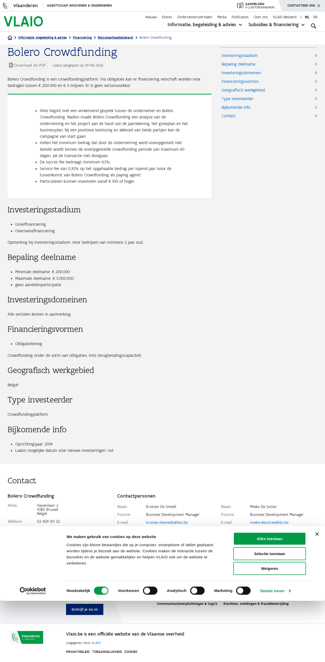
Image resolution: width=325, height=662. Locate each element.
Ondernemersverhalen (194, 17)
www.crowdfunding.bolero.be (62, 548)
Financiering (82, 37)
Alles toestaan (270, 600)
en (315, 17)
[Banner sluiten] (317, 595)
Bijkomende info (237, 110)
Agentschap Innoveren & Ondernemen (79, 5)
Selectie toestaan (269, 615)
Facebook (45, 556)
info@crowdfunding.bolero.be (62, 540)
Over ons (261, 17)
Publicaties (240, 17)
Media (221, 17)
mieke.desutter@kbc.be (269, 534)
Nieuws (151, 17)
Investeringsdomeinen (243, 74)
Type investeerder (239, 101)
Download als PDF (30, 65)
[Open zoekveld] (313, 25)
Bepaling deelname (239, 65)
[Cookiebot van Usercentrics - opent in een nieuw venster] (33, 652)
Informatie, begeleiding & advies (202, 24)
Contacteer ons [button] (301, 4)
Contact (229, 119)
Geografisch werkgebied (244, 92)
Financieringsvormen (242, 83)
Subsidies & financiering (274, 24)
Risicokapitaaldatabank (115, 37)
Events (167, 17)
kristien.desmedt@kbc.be (167, 534)
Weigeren (269, 629)
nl (307, 17)
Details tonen (272, 652)
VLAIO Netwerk (285, 17)
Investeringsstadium (241, 55)
